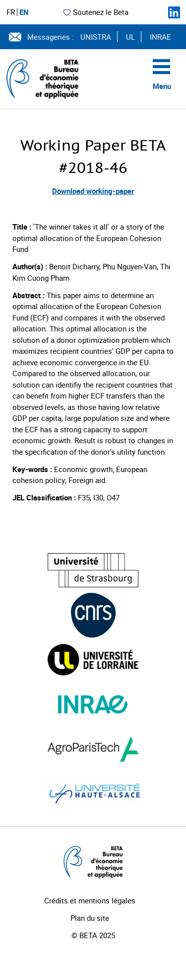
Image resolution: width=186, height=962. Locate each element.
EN (24, 12)
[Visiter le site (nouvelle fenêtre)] (93, 570)
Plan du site (89, 918)
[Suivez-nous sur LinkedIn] (174, 12)
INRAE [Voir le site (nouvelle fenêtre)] (160, 37)
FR (10, 12)
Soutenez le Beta (95, 12)
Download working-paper (93, 191)
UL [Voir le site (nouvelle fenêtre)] (130, 37)
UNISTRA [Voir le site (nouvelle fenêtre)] (95, 37)
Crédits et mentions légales (89, 900)
